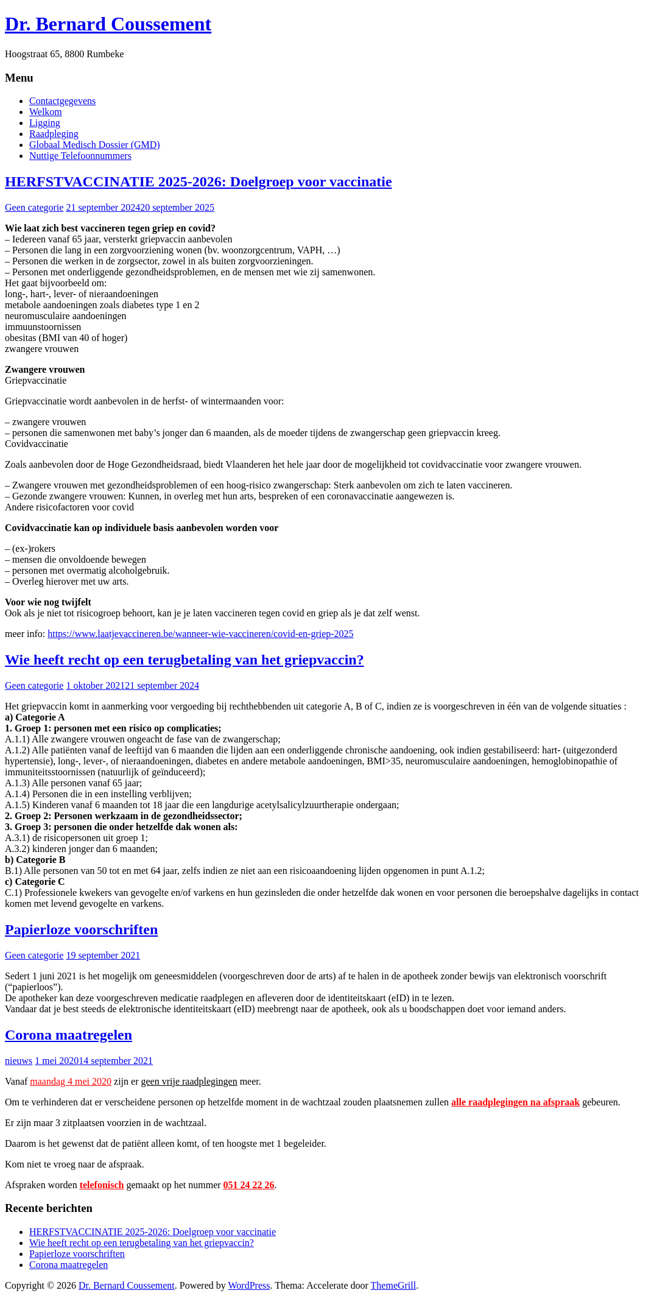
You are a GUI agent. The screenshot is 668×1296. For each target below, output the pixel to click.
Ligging (44, 123)
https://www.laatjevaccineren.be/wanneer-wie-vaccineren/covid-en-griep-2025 (200, 634)
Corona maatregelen (68, 1035)
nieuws (18, 1060)
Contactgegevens (62, 101)
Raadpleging (54, 134)
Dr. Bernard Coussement (108, 24)
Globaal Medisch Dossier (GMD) (94, 144)
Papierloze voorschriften (81, 929)
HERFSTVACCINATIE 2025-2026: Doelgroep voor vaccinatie (198, 181)
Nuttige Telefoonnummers (80, 155)
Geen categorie (34, 207)
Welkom (45, 112)
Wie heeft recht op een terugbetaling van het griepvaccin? (184, 659)
